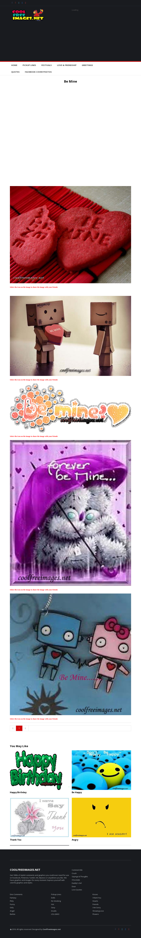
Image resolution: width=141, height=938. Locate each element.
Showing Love (98, 911)
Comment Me (77, 870)
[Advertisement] (70, 39)
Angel (12, 911)
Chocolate (76, 880)
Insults (54, 911)
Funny (12, 904)
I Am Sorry (97, 907)
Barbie (12, 914)
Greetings (87, 65)
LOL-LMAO (55, 914)
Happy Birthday (18, 792)
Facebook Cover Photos (38, 71)
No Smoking (56, 901)
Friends (96, 904)
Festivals (46, 65)
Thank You (15, 839)
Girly (12, 907)
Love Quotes (77, 889)
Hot (52, 904)
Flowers (96, 914)
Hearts (95, 901)
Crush (74, 873)
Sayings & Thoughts (80, 876)
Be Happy (77, 792)
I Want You (97, 898)
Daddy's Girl (77, 883)
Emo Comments (16, 894)
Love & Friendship (66, 65)
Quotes (15, 71)
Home (14, 65)
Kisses (95, 894)
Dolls (53, 898)
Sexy (53, 907)
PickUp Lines (29, 65)
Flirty (12, 901)
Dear (74, 886)
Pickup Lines (56, 894)
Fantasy (13, 898)
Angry (75, 839)
